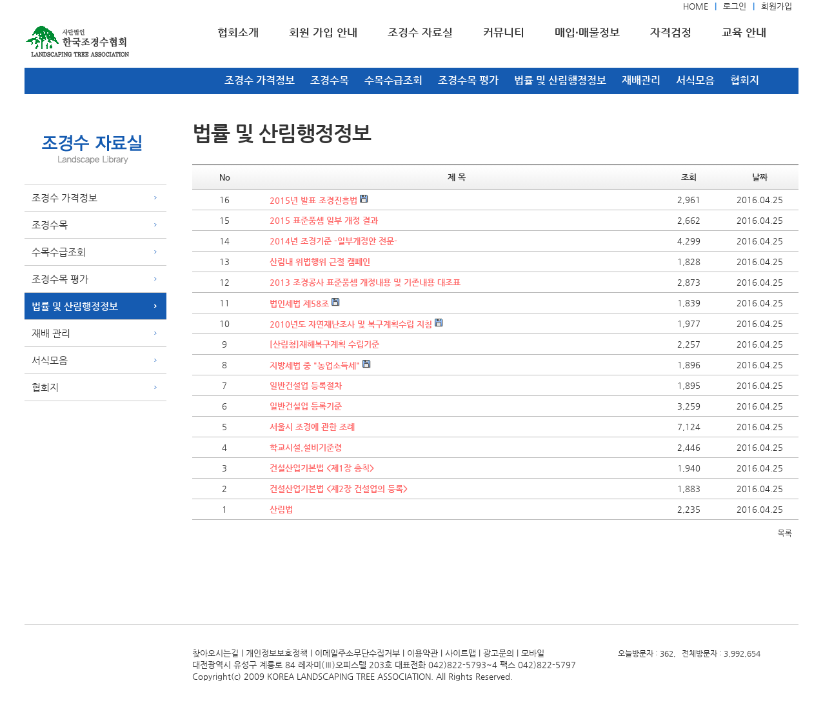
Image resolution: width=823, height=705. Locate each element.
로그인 (734, 6)
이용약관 (422, 653)
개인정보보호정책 (277, 653)
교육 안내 (744, 32)
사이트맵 (460, 653)
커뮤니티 (503, 32)
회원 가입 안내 (323, 32)
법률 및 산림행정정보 (560, 80)
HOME (695, 6)
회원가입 (776, 6)
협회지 (744, 80)
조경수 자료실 (420, 32)
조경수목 (329, 80)
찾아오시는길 (215, 653)
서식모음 (695, 80)
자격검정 (670, 32)
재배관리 (641, 80)
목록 (784, 533)
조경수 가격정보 (259, 80)
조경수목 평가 (468, 80)
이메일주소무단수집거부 (357, 653)
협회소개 (238, 32)
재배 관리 (51, 333)
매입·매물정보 (587, 32)
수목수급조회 (393, 80)
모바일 (532, 653)
